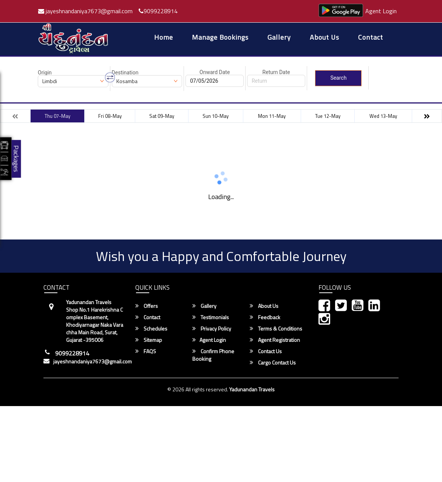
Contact (370, 38)
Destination (125, 72)
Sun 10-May (215, 116)
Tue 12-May (327, 116)
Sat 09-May (161, 116)
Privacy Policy (211, 328)
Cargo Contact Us (273, 362)
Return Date (276, 72)
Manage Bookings (220, 38)
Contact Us (266, 351)
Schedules (151, 328)
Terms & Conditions (276, 328)
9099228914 (158, 10)
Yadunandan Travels (252, 389)
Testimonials (210, 317)
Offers (146, 306)
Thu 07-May (57, 116)
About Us (324, 38)
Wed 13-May (383, 116)
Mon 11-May (272, 116)
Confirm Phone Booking (213, 355)
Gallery (279, 38)
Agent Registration (275, 340)
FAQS (145, 351)
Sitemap (148, 340)
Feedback (265, 317)
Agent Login (381, 10)
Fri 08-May (110, 116)
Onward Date (214, 72)
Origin (45, 72)
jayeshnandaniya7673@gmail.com (85, 10)
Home (163, 38)
